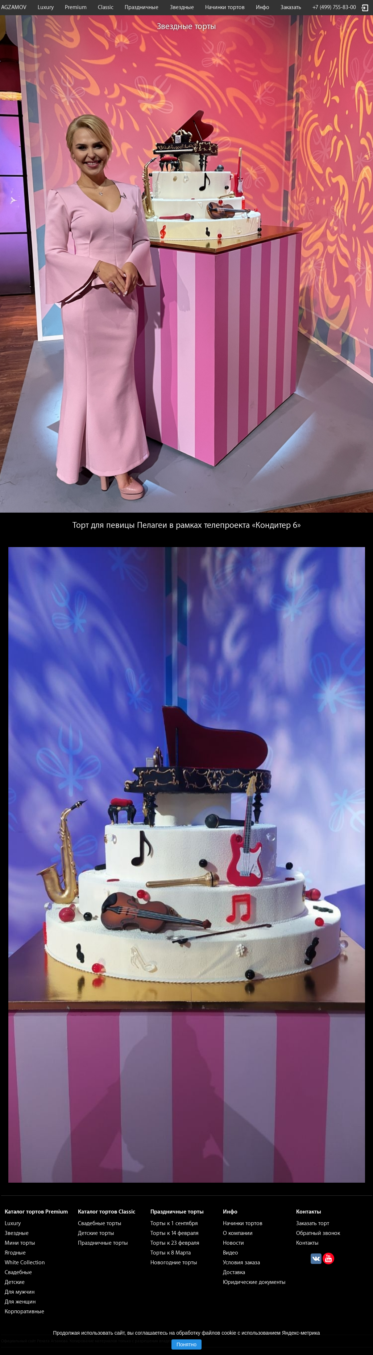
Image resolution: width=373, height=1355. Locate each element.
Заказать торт (312, 1223)
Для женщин (20, 1302)
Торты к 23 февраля (174, 1243)
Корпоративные (24, 1312)
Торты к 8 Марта (170, 1253)
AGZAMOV (13, 7)
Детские (15, 1282)
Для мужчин (19, 1292)
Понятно (186, 1344)
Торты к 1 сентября (174, 1223)
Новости (233, 1243)
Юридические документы (254, 1282)
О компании (238, 1233)
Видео (230, 1253)
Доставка (234, 1272)
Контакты (307, 1243)
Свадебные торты (99, 1223)
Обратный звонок (318, 1233)
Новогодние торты (173, 1263)
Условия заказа (241, 1263)
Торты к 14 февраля (174, 1233)
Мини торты (20, 1243)
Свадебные (18, 1272)
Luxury (46, 7)
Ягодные (15, 1253)
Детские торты (96, 1233)
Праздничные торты (103, 1243)
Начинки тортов (225, 7)
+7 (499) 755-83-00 (334, 7)
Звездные (182, 7)
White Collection (25, 1263)
